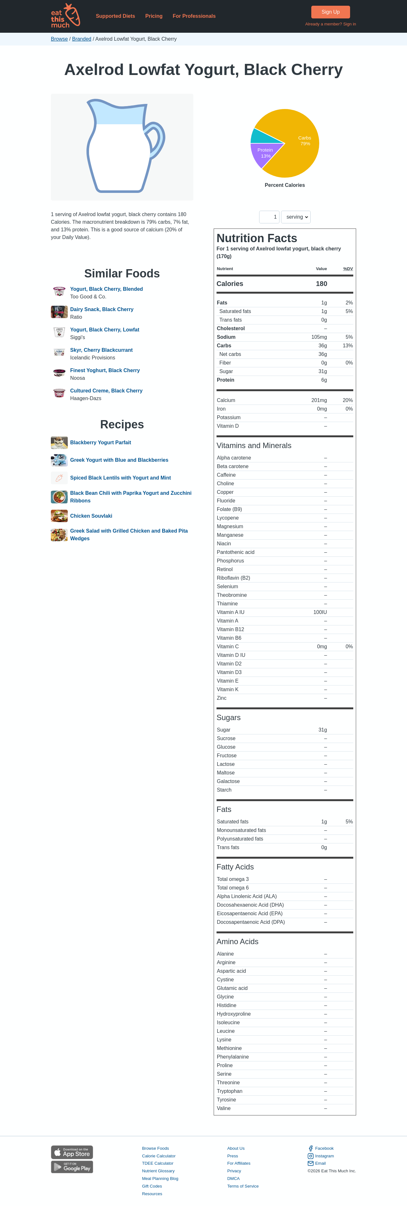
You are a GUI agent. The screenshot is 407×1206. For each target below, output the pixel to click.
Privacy (234, 1171)
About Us (236, 1148)
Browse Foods (155, 1148)
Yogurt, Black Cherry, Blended (106, 289)
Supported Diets (115, 16)
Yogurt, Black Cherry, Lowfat (104, 329)
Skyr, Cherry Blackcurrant (101, 350)
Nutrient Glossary (158, 1171)
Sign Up (331, 12)
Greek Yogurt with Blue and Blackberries (119, 460)
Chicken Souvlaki (91, 516)
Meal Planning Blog (160, 1178)
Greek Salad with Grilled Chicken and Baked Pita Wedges (129, 534)
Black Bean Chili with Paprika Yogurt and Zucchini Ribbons (131, 496)
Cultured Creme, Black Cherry (106, 390)
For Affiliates (239, 1163)
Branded (82, 39)
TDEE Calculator (158, 1163)
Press (232, 1156)
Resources (152, 1193)
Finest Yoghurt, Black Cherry (105, 370)
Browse (59, 39)
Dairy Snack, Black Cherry (102, 309)
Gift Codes (152, 1186)
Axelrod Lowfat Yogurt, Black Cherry (203, 69)
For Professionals (194, 16)
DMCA (233, 1178)
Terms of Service (243, 1186)
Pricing (153, 16)
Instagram (320, 1156)
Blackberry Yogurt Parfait (100, 442)
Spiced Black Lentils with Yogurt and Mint (120, 478)
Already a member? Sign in (330, 24)
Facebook (320, 1148)
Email (316, 1163)
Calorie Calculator (159, 1156)
